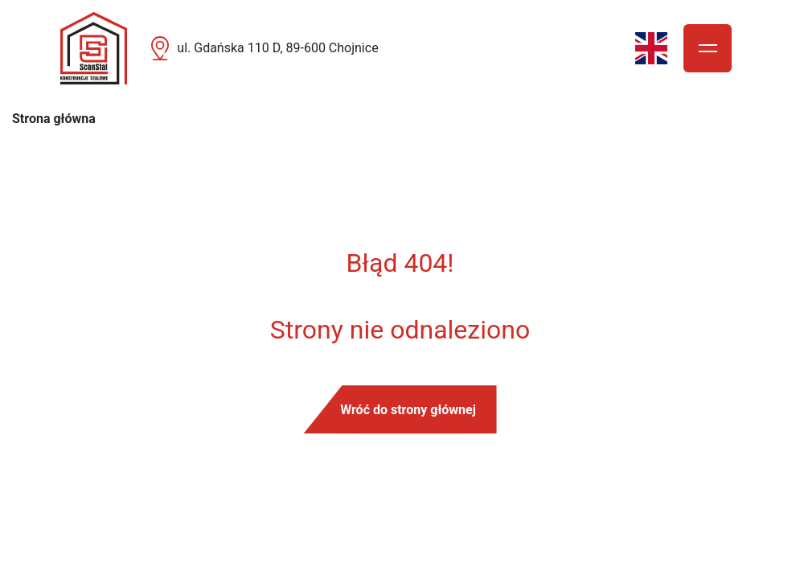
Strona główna (54, 118)
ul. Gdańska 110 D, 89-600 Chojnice (277, 47)
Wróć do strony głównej (408, 409)
